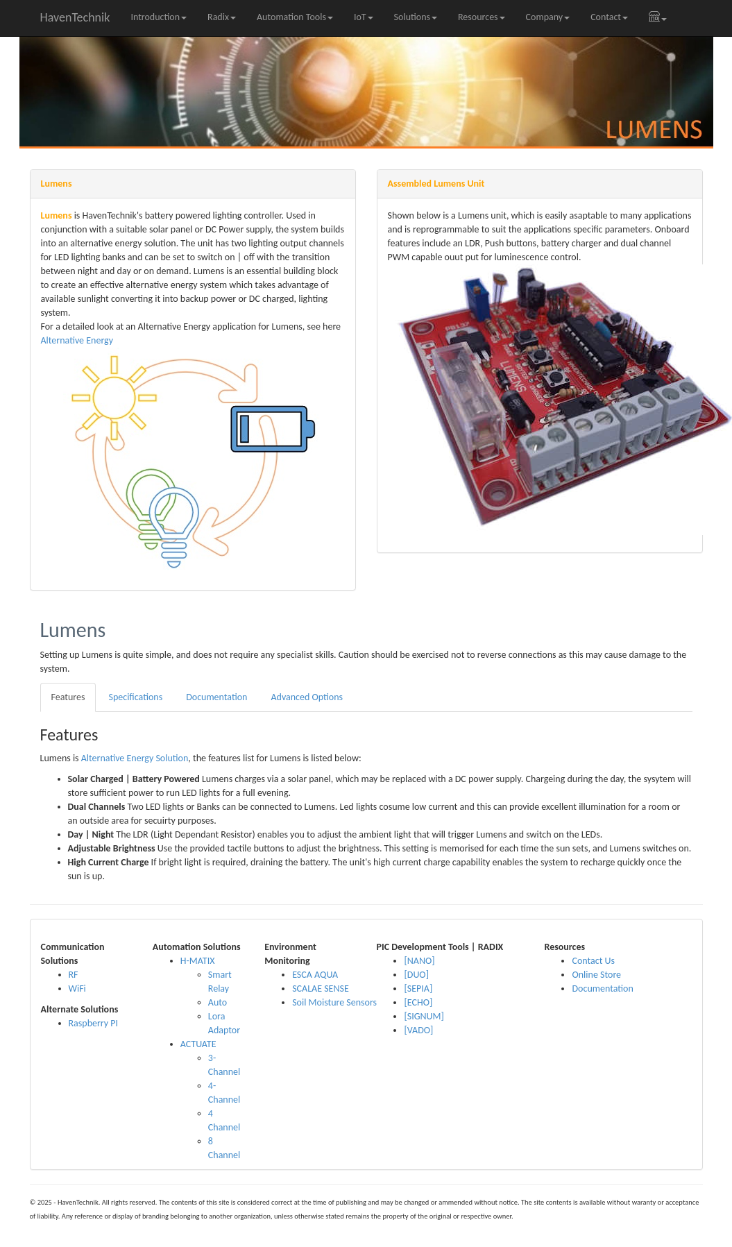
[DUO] (416, 975)
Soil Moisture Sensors (334, 1002)
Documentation (216, 697)
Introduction (158, 17)
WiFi (77, 988)
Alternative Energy (77, 340)
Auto (217, 1002)
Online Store (596, 975)
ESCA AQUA (315, 975)
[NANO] (419, 961)
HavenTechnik (75, 17)
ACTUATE (198, 1044)
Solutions (415, 17)
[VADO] (418, 1030)
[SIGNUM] (423, 1016)
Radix (221, 17)
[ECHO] (418, 1002)
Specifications (135, 697)
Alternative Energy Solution (135, 758)
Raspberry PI (94, 1023)
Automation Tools (295, 17)
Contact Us (593, 961)
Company (548, 17)
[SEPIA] (418, 988)
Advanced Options (307, 697)
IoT (363, 17)
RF (73, 975)
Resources (481, 17)
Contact (609, 17)
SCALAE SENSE (320, 988)
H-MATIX (197, 961)
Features (68, 697)
